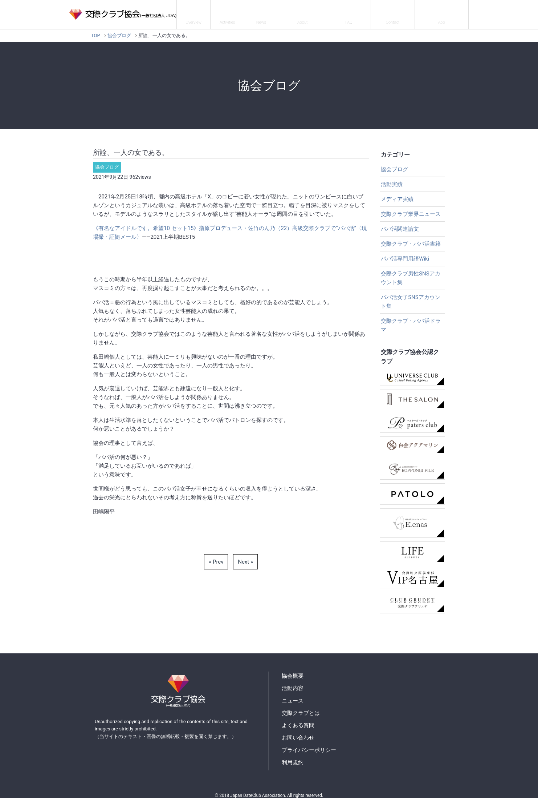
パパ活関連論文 (400, 224)
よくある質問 (357, 13)
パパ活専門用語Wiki (405, 254)
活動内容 (243, 13)
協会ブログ (119, 30)
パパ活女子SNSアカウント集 (410, 297)
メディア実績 (397, 194)
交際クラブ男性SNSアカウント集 (410, 273)
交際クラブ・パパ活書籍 (411, 239)
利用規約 (292, 757)
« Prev (216, 557)
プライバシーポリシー (309, 745)
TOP (95, 30)
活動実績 (392, 179)
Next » (245, 557)
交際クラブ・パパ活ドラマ (411, 320)
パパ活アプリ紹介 (443, 13)
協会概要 (210, 13)
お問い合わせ (398, 13)
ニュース (275, 13)
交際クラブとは (314, 13)
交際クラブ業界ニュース (411, 209)
